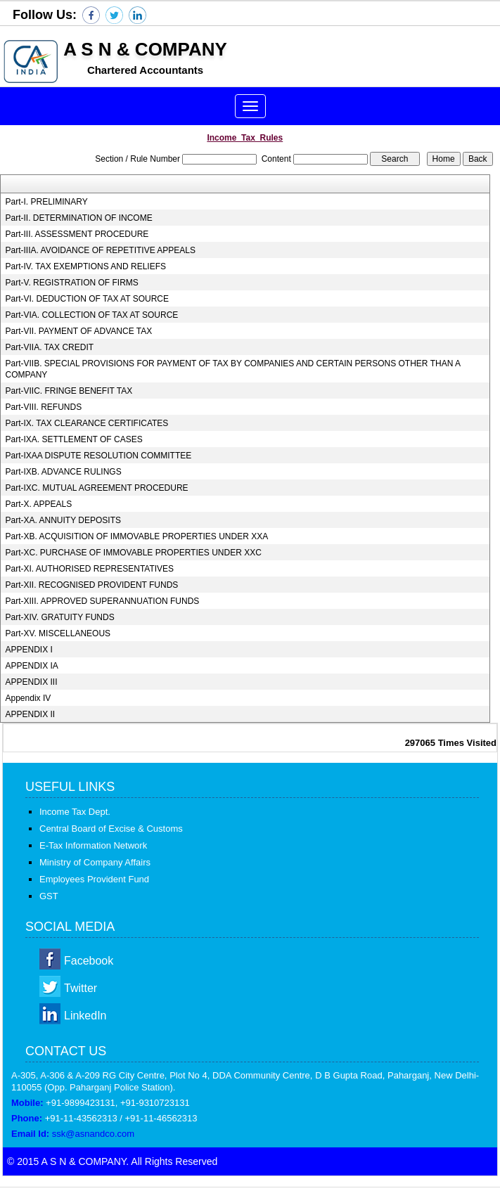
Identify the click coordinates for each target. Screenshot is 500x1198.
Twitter (80, 988)
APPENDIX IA (32, 666)
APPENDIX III (32, 682)
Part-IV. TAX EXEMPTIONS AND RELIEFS (86, 266)
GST (48, 896)
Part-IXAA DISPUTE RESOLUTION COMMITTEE (99, 455)
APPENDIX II (31, 714)
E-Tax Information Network (93, 845)
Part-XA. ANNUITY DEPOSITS (63, 520)
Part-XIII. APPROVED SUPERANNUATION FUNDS (103, 601)
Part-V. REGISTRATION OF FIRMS (72, 283)
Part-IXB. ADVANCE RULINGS (64, 472)
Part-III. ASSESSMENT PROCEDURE (77, 234)
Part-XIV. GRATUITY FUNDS (60, 617)
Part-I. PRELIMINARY (47, 202)
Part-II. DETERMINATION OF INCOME (79, 218)
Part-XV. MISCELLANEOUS (58, 633)
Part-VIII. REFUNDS (44, 407)
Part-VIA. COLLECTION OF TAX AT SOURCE (92, 315)
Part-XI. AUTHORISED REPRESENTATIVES (90, 569)
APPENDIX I (29, 650)
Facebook (88, 961)
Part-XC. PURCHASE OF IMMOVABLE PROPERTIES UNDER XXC (134, 553)
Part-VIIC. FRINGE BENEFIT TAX (69, 391)
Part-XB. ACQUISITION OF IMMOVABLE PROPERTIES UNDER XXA (137, 536)
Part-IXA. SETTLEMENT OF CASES (74, 439)
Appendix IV (28, 698)
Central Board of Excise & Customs (111, 828)
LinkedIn (85, 1016)
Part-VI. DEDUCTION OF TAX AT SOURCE (87, 299)
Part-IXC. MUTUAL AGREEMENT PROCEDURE (97, 488)
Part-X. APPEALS (39, 504)
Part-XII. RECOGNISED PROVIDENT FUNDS (92, 585)
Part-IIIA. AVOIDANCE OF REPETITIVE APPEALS (101, 250)
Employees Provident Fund (94, 879)
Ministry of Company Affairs (94, 862)
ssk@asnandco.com (93, 1133)
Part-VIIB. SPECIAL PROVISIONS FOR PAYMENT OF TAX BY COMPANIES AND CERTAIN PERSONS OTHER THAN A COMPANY (233, 369)
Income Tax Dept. (74, 811)
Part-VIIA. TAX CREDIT (50, 347)
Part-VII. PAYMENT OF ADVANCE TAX (79, 331)
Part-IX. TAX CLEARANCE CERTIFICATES (87, 423)
